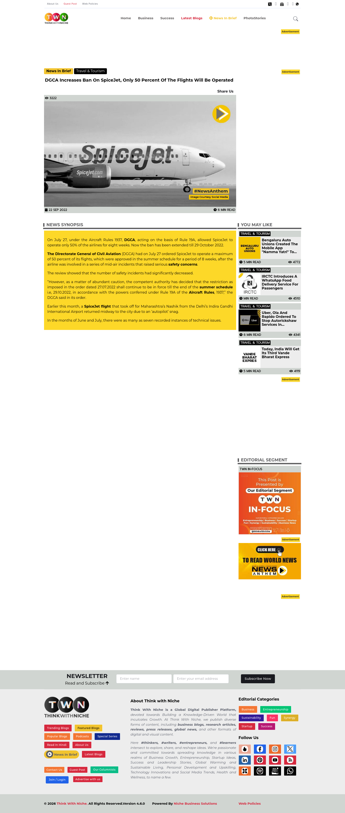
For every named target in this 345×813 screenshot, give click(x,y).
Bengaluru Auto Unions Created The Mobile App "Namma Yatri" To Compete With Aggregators (280, 246)
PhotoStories (255, 18)
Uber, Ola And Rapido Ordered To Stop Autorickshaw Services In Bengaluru (279, 319)
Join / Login (57, 779)
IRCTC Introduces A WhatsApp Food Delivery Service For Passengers (280, 282)
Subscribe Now (258, 678)
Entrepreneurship (275, 709)
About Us (52, 4)
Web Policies (90, 4)
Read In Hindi (57, 744)
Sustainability (251, 717)
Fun (272, 717)
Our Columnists (104, 769)
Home (126, 18)
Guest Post (70, 4)
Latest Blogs (191, 18)
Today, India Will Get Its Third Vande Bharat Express (280, 353)
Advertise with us (87, 779)
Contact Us (54, 769)
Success (167, 18)
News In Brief (223, 18)
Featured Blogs (88, 728)
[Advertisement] (172, 48)
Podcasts (82, 736)
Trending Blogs (58, 728)
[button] (296, 19)
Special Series (107, 736)
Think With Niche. (72, 803)
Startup (247, 726)
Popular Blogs (57, 736)
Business (145, 18)
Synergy (289, 717)
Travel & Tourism (90, 71)
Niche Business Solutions (195, 803)
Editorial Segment (264, 460)
